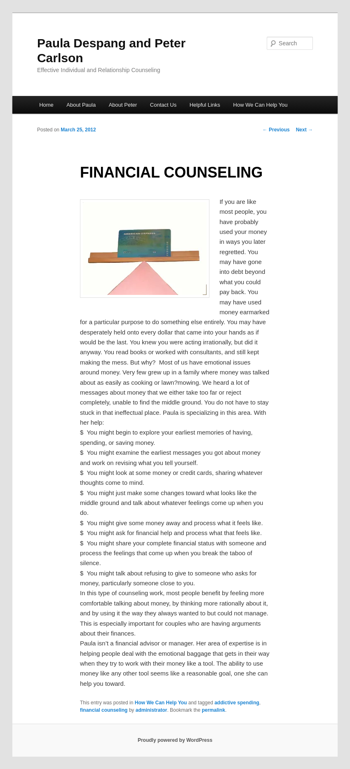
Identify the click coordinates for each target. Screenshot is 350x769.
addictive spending (236, 703)
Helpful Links (205, 105)
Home (46, 105)
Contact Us (163, 105)
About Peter (123, 105)
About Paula (81, 105)
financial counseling (103, 710)
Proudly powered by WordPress (175, 740)
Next (304, 130)
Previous (276, 130)
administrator (151, 710)
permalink (213, 710)
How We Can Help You (260, 105)
